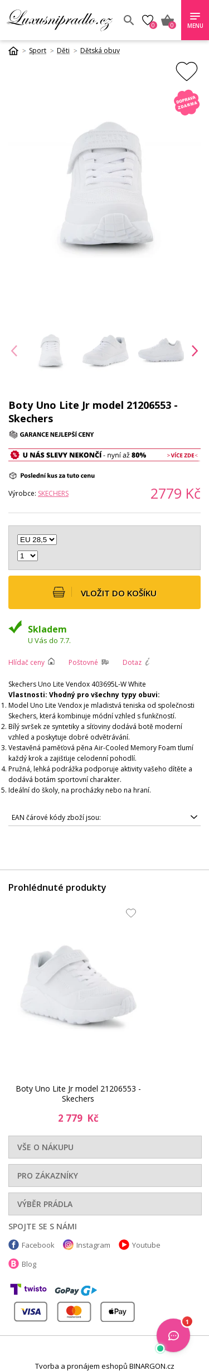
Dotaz (132, 662)
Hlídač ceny (26, 662)
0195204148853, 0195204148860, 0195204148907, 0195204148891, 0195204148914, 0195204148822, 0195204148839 (104, 817)
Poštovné (83, 662)
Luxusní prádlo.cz (60, 20)
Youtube (146, 1245)
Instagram (93, 1245)
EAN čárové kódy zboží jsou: (56, 817)
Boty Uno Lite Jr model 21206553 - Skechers (78, 1093)
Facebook (38, 1245)
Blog (29, 1264)
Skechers (53, 493)
